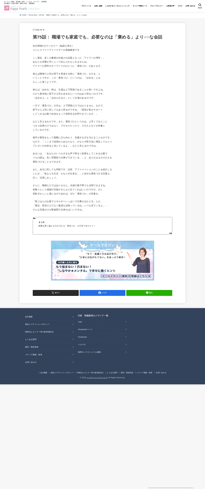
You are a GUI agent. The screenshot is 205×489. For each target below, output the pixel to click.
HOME (24, 17)
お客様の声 (167, 7)
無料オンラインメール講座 (90, 356)
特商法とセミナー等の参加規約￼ (40, 335)
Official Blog (33, 17)
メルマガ (82, 348)
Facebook (82, 340)
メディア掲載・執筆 (34, 359)
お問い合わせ (189, 7)
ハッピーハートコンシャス (97, 383)
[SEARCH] (199, 6)
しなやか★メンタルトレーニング (108, 7)
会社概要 (29, 319)
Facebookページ (86, 332)
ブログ (177, 7)
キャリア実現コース (133, 7)
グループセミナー (152, 7)
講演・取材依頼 (32, 351)
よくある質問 (31, 343)
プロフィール (74, 7)
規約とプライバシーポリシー (38, 327)
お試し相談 (87, 7)
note (80, 324)
